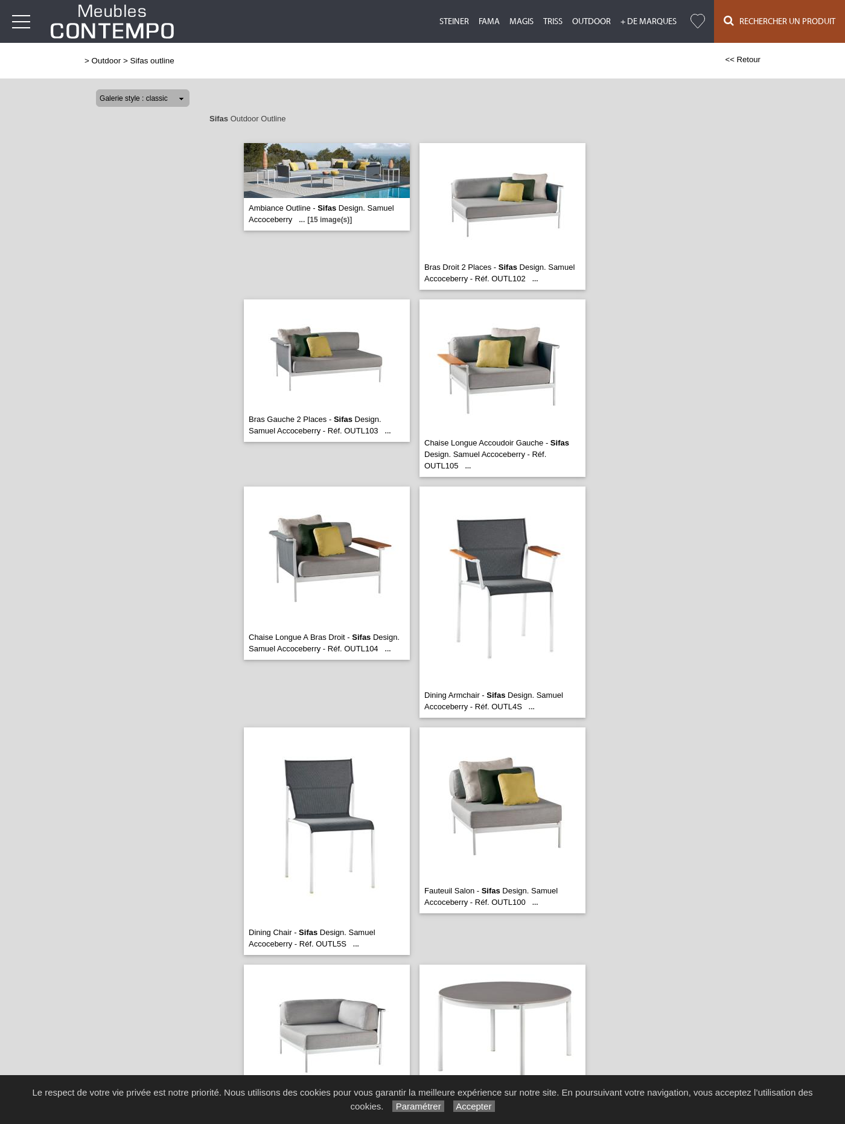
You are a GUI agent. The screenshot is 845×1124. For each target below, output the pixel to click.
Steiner (454, 22)
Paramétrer (418, 1106)
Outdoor (591, 22)
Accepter (474, 1106)
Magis (521, 22)
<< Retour (742, 59)
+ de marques (648, 22)
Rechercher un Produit (779, 21)
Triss (553, 22)
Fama (489, 22)
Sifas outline (152, 60)
